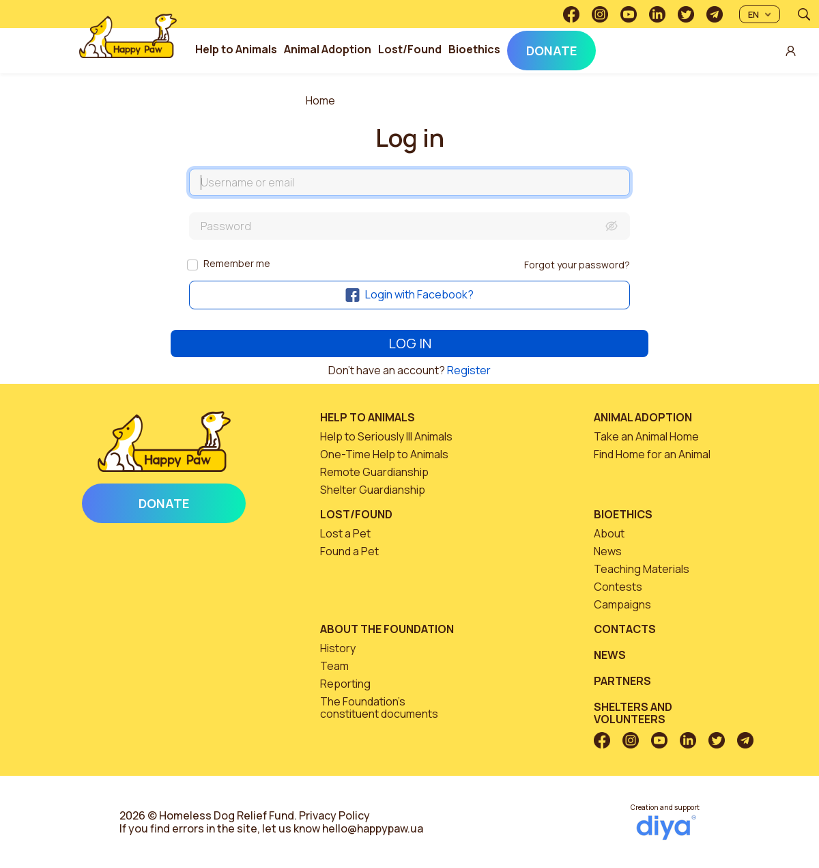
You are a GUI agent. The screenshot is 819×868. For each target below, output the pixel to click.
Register (469, 370)
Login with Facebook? (409, 294)
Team (334, 665)
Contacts (625, 629)
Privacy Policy (334, 815)
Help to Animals (236, 49)
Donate (551, 50)
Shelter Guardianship (372, 489)
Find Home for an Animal (652, 454)
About (609, 533)
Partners (622, 681)
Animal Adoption (327, 49)
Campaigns (622, 604)
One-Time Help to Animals (384, 454)
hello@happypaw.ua (372, 828)
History (338, 648)
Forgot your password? (577, 264)
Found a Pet (349, 551)
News (608, 551)
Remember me (236, 263)
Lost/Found (410, 49)
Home (320, 100)
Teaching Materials (641, 568)
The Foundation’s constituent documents (379, 707)
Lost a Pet (345, 533)
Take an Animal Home (646, 436)
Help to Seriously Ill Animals (386, 436)
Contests (618, 586)
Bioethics (474, 49)
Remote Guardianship (374, 471)
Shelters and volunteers (633, 713)
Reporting (345, 683)
